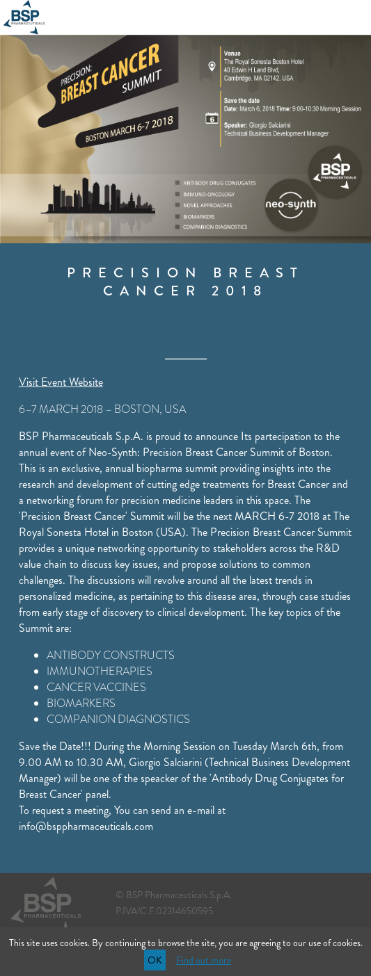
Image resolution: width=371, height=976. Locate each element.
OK (155, 960)
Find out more (203, 960)
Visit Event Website (61, 382)
